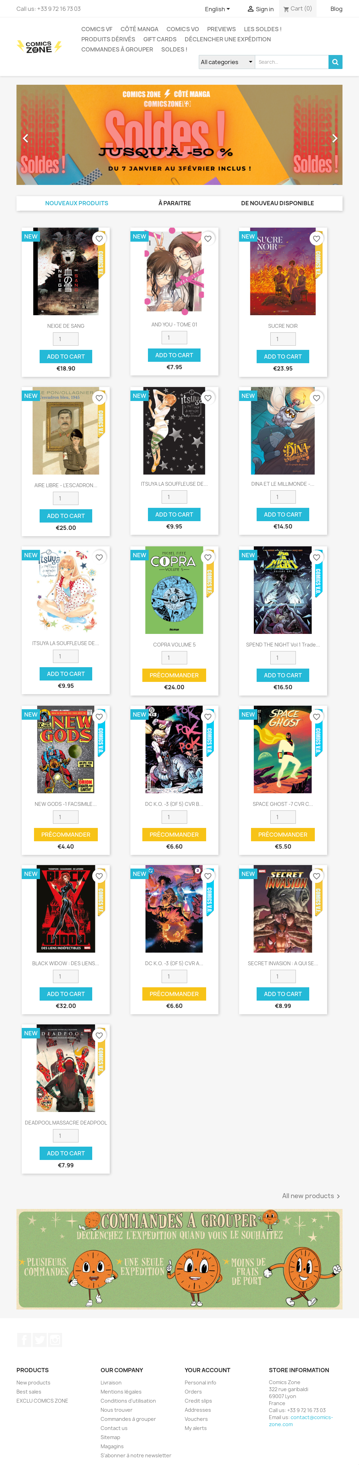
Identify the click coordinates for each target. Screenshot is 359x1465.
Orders (193, 1391)
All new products (312, 1196)
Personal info (200, 1382)
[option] (179, 135)
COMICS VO (183, 29)
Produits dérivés (108, 39)
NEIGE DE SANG (65, 326)
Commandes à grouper (117, 49)
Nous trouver (117, 1410)
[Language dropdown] (218, 9)
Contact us (114, 1428)
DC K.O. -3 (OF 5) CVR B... (174, 804)
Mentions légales (121, 1391)
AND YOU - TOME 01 (174, 324)
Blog (337, 9)
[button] (41, 135)
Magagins (112, 1446)
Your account (207, 1370)
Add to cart (66, 356)
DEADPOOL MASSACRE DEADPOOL (66, 1122)
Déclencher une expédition (228, 39)
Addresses (198, 1410)
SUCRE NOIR (283, 326)
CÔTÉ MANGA (139, 29)
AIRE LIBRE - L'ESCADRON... (65, 485)
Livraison (111, 1382)
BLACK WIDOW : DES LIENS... (65, 963)
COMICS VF (97, 29)
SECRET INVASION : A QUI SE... (283, 963)
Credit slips (198, 1400)
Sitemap (110, 1437)
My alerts (196, 1428)
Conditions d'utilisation (128, 1400)
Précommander (174, 675)
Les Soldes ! (263, 29)
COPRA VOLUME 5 (174, 644)
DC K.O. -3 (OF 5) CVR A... (174, 963)
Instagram (55, 1340)
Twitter (40, 1340)
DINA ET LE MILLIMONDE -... (282, 484)
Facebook (24, 1340)
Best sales (28, 1391)
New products (33, 1382)
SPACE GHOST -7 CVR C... (283, 804)
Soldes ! (174, 49)
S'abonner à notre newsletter (136, 1455)
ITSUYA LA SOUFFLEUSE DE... (174, 484)
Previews (221, 29)
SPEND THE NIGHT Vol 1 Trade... (283, 644)
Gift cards (160, 39)
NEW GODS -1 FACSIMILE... (66, 804)
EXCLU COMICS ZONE (42, 1400)
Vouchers (196, 1419)
